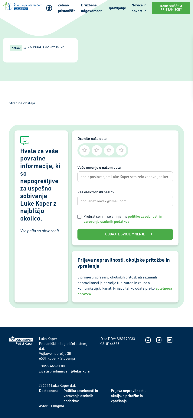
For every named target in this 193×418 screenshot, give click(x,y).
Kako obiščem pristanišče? (171, 7)
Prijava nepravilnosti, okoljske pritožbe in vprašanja (128, 395)
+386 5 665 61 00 (52, 366)
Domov (16, 48)
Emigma (57, 405)
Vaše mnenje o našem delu (99, 167)
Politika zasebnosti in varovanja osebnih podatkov (81, 395)
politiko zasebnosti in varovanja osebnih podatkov (122, 219)
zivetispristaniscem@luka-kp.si (64, 371)
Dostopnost (48, 390)
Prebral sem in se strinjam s (122, 219)
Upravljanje (116, 7)
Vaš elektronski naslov (95, 192)
